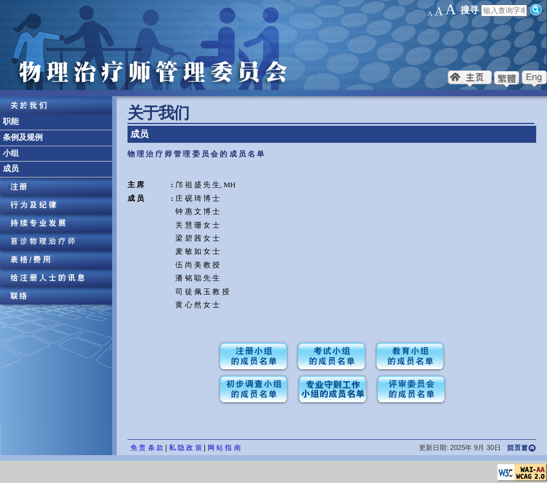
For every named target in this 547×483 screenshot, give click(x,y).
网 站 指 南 (224, 448)
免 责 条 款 (146, 448)
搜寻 (469, 10)
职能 (11, 121)
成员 (11, 168)
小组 (11, 153)
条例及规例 (23, 137)
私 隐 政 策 (185, 448)
